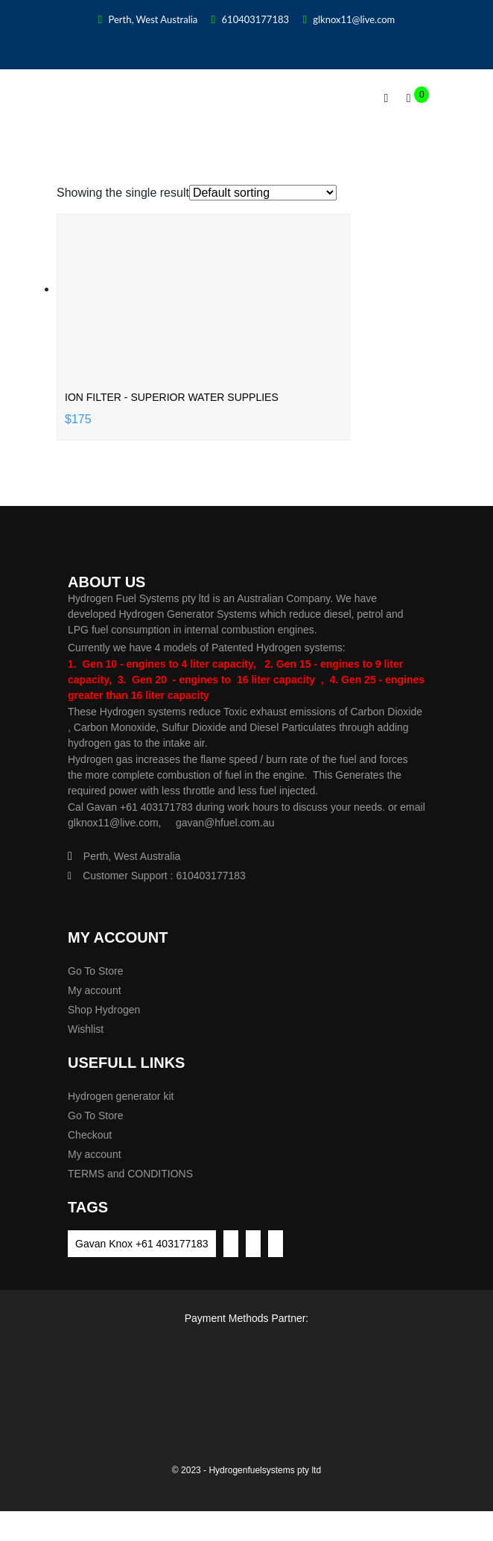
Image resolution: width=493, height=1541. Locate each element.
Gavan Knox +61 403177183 (142, 1244)
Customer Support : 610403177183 (157, 876)
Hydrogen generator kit (121, 1096)
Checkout (90, 1135)
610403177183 (250, 19)
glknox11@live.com (348, 19)
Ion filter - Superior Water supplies (172, 397)
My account (94, 990)
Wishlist (86, 1029)
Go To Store (95, 971)
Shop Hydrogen (104, 1010)
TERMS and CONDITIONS (130, 1174)
